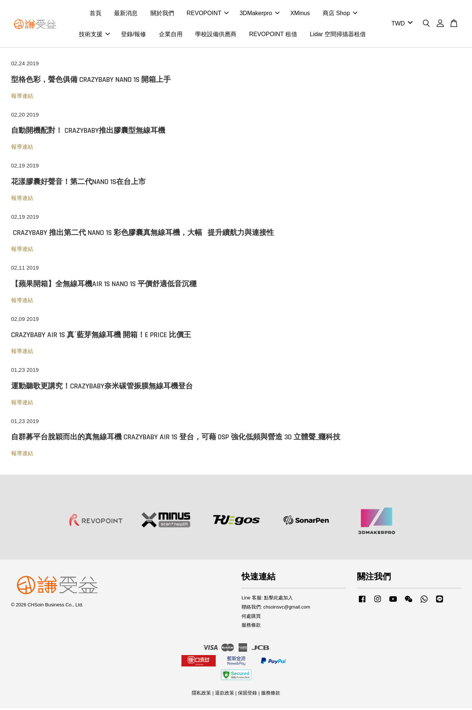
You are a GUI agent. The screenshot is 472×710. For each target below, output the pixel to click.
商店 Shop (340, 14)
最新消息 (126, 14)
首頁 (95, 14)
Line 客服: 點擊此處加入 (267, 600)
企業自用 (171, 35)
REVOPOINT (208, 14)
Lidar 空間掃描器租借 (338, 35)
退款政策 (224, 695)
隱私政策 (201, 695)
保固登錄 (247, 695)
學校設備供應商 (215, 35)
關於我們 (162, 14)
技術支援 (94, 35)
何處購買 (251, 618)
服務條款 (251, 627)
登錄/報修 (133, 35)
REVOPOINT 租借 (273, 35)
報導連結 (22, 98)
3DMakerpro (260, 14)
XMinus (300, 14)
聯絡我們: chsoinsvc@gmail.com (276, 609)
